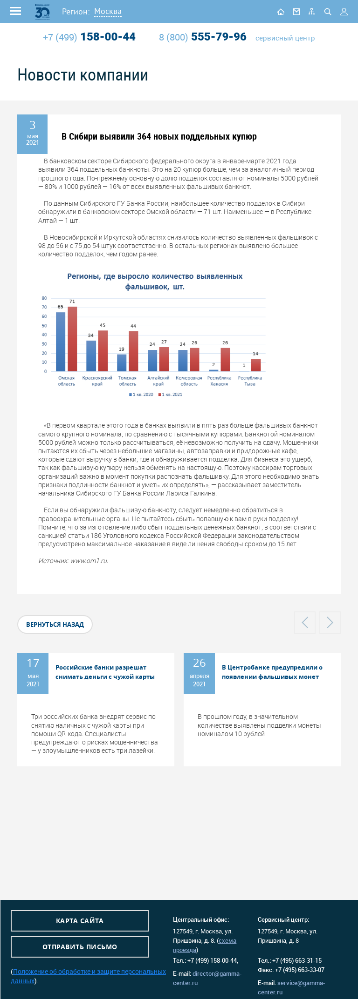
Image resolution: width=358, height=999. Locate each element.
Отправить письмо (79, 946)
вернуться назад (55, 624)
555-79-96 (203, 36)
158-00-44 (89, 36)
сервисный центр (285, 37)
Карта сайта (80, 920)
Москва (108, 11)
